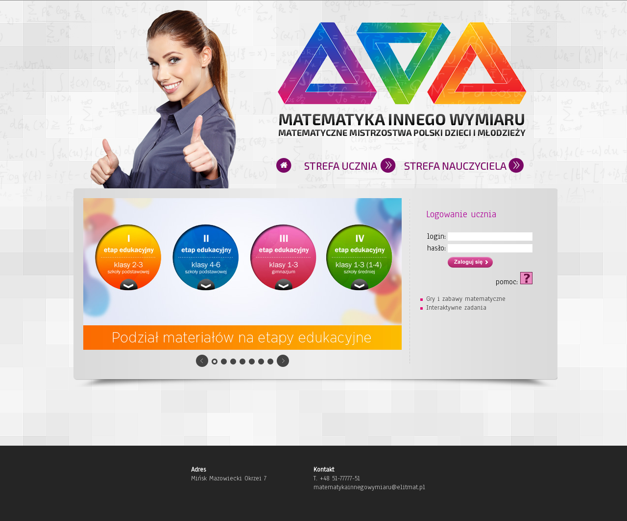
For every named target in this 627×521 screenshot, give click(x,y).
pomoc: (514, 279)
